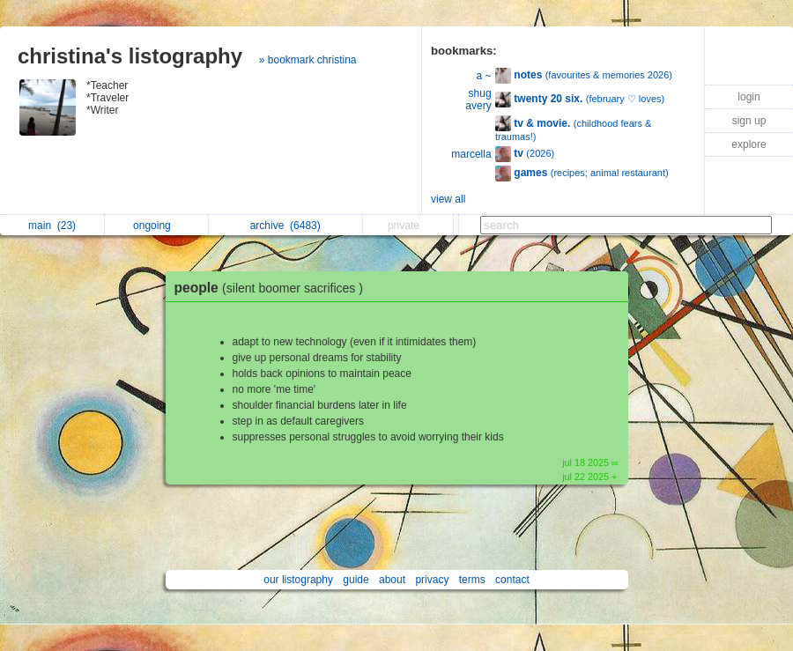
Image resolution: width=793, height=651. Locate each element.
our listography (298, 579)
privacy (431, 579)
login (748, 97)
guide (355, 579)
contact (512, 579)
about (392, 579)
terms (472, 579)
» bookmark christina (308, 60)
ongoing (156, 225)
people (273, 287)
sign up (749, 121)
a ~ (484, 76)
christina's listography (130, 56)
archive (285, 225)
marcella (471, 154)
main (52, 225)
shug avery (478, 99)
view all (448, 199)
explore (748, 144)
